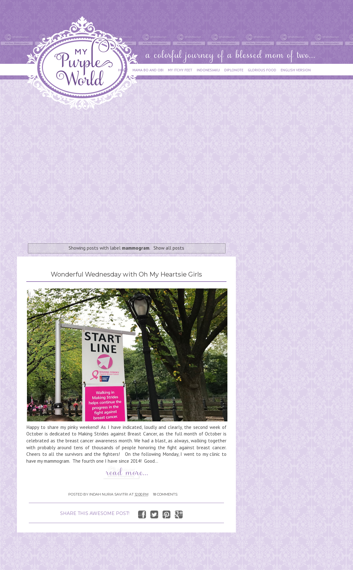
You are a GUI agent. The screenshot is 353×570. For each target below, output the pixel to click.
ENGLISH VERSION (296, 70)
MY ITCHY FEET (180, 70)
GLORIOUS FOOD (262, 70)
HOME (123, 70)
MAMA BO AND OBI (148, 70)
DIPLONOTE (233, 70)
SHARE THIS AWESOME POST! (94, 513)
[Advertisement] (58, 173)
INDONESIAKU (208, 70)
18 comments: (165, 494)
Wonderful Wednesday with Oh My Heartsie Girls (126, 274)
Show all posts (168, 248)
